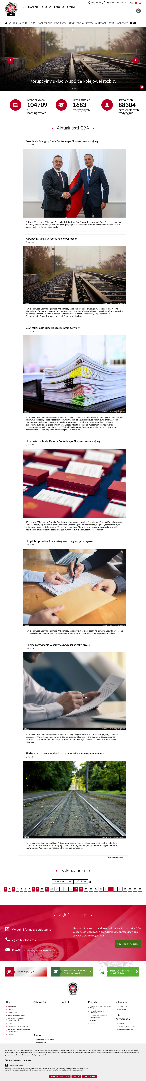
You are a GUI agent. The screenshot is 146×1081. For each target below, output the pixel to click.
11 (46, 888)
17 (75, 888)
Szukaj (89, 881)
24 (109, 888)
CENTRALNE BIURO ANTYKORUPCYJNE (40, 5)
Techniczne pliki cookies (16, 1065)
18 (80, 888)
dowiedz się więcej (127, 944)
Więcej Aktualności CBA (115, 857)
